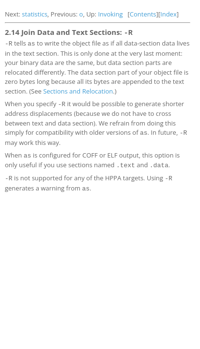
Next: (13, 14)
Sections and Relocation (78, 89)
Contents (143, 14)
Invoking (110, 14)
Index (168, 14)
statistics (34, 14)
